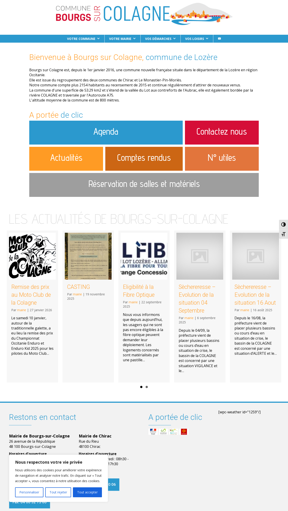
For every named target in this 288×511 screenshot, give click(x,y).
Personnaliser (29, 492)
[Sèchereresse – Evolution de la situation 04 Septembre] (199, 306)
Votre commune (81, 39)
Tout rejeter (58, 492)
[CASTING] (88, 306)
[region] (58, 478)
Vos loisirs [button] (194, 39)
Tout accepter (87, 492)
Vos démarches (158, 39)
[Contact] (219, 39)
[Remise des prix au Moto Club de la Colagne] (32, 306)
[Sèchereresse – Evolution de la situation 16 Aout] (255, 306)
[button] (141, 387)
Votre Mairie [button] (120, 39)
